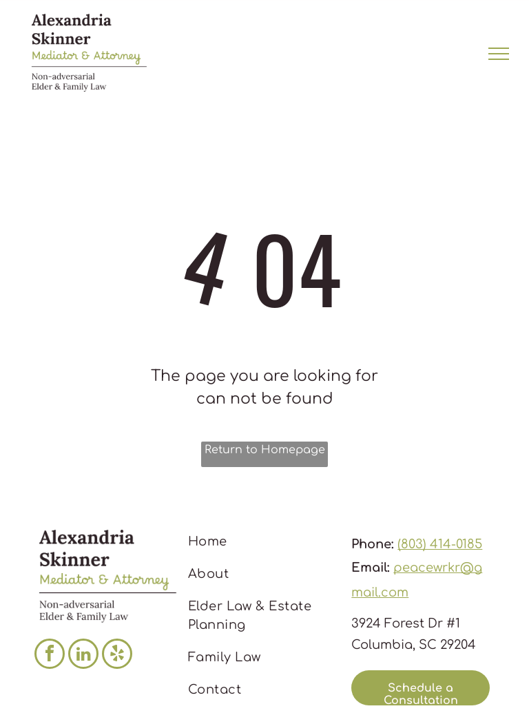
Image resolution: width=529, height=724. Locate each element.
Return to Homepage (265, 450)
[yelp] (117, 655)
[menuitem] (260, 542)
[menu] (499, 54)
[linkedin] (83, 655)
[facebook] (49, 655)
